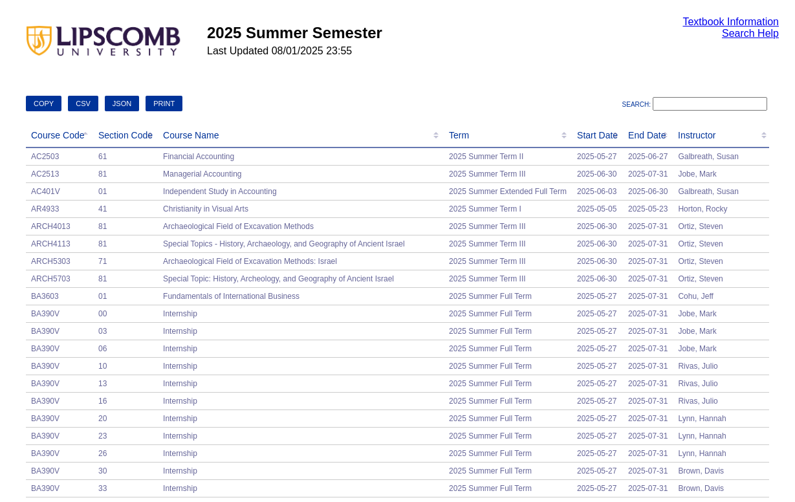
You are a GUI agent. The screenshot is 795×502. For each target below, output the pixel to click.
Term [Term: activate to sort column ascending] (459, 135)
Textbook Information (730, 21)
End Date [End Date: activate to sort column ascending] (647, 135)
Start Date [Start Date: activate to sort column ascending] (597, 135)
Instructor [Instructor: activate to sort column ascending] (696, 135)
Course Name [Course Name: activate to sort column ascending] (191, 135)
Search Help (750, 33)
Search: (694, 104)
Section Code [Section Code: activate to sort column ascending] (125, 135)
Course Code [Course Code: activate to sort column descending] (58, 135)
